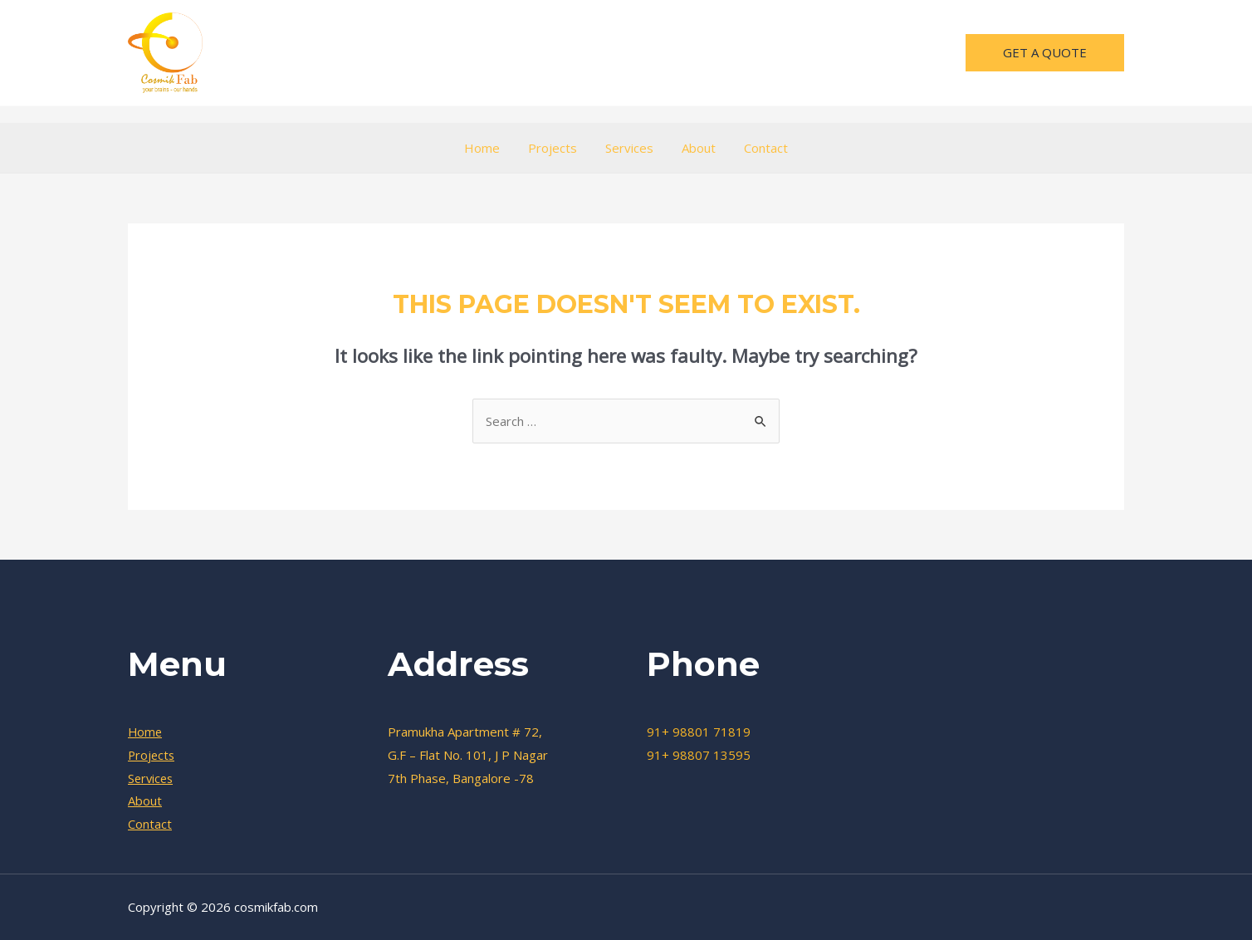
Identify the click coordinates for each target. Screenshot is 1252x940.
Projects (555, 148)
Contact (759, 148)
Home (488, 148)
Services (629, 148)
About (695, 148)
